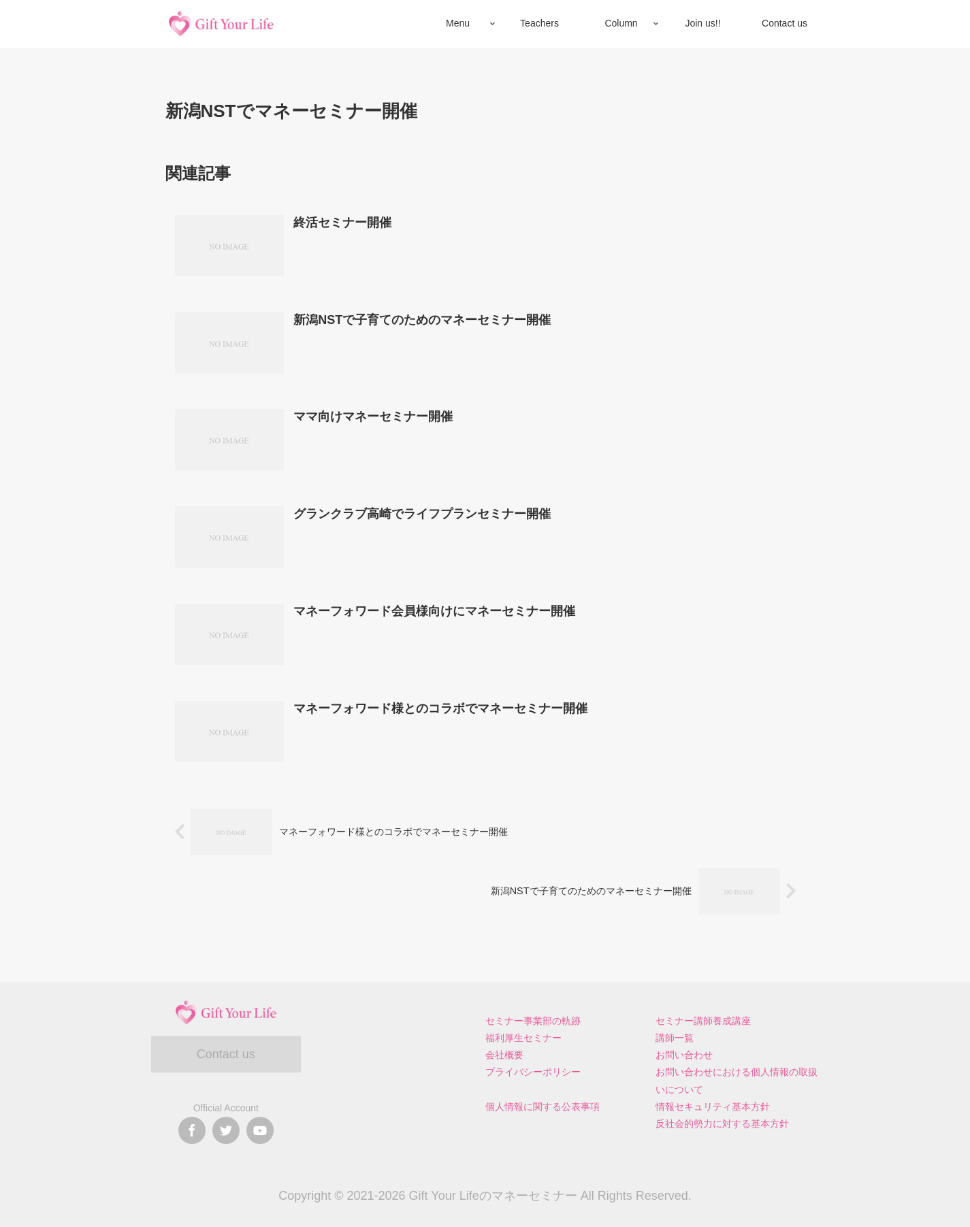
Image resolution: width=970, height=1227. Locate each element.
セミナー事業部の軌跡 (533, 1020)
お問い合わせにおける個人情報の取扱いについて (737, 1080)
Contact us (226, 1054)
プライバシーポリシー (533, 1071)
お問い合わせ (684, 1054)
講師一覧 (675, 1037)
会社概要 (504, 1054)
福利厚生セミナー (523, 1037)
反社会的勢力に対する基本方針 (722, 1123)
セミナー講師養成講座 (703, 1020)
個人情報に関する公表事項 (542, 1106)
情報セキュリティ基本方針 (713, 1106)
